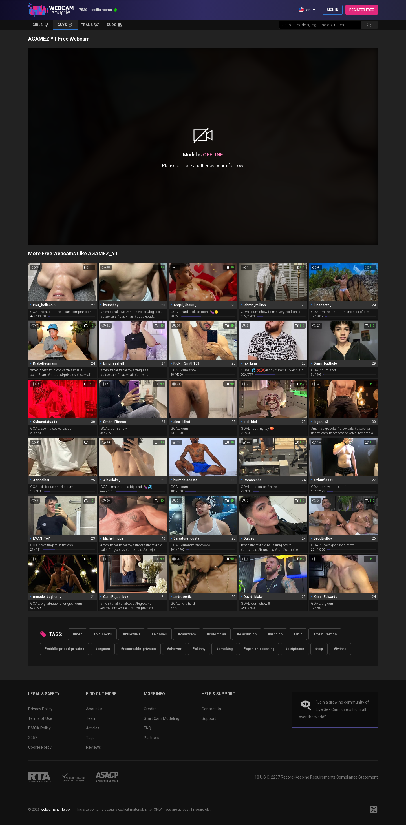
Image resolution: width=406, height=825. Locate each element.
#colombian (216, 634)
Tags (90, 738)
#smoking (224, 649)
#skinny (199, 649)
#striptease (294, 649)
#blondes (159, 634)
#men (77, 634)
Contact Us (211, 709)
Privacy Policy (40, 709)
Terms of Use (40, 718)
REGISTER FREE (361, 10)
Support (209, 718)
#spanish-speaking (259, 649)
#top (319, 649)
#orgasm (102, 649)
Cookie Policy (40, 747)
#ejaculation (247, 634)
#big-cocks (102, 634)
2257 (32, 738)
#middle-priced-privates (64, 649)
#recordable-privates (138, 649)
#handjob (275, 634)
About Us (94, 709)
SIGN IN (332, 10)
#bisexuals (131, 634)
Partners (151, 738)
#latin (298, 634)
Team (91, 718)
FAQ (147, 728)
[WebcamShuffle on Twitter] (373, 809)
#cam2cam (187, 634)
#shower (174, 649)
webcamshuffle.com (57, 809)
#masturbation (325, 634)
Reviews (93, 747)
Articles (93, 728)
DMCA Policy (39, 728)
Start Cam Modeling (161, 718)
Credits (150, 709)
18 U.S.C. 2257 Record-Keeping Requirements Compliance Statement (316, 777)
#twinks (340, 649)
